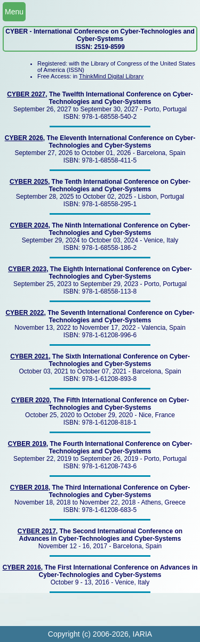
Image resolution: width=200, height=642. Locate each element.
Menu (14, 11)
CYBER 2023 (27, 269)
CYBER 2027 (26, 94)
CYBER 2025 (29, 181)
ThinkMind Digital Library (111, 76)
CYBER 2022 (24, 312)
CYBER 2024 (29, 225)
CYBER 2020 (30, 400)
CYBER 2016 (22, 567)
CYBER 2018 (29, 487)
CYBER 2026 (24, 138)
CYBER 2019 (27, 444)
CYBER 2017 (37, 531)
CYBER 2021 (29, 356)
